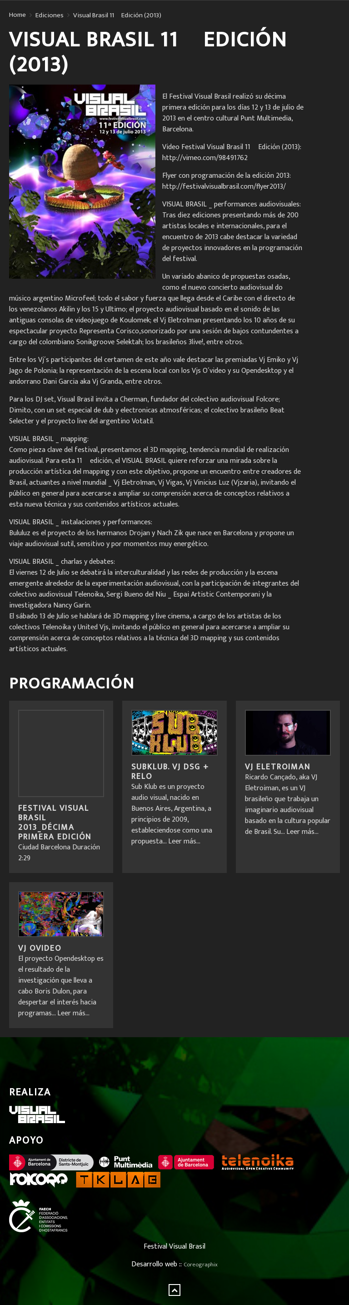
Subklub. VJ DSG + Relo (170, 771)
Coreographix (201, 1265)
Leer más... (184, 841)
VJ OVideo (39, 948)
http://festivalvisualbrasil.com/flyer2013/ (224, 187)
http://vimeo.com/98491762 (205, 158)
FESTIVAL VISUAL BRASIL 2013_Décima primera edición (54, 823)
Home (17, 15)
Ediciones (49, 15)
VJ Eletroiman (277, 767)
